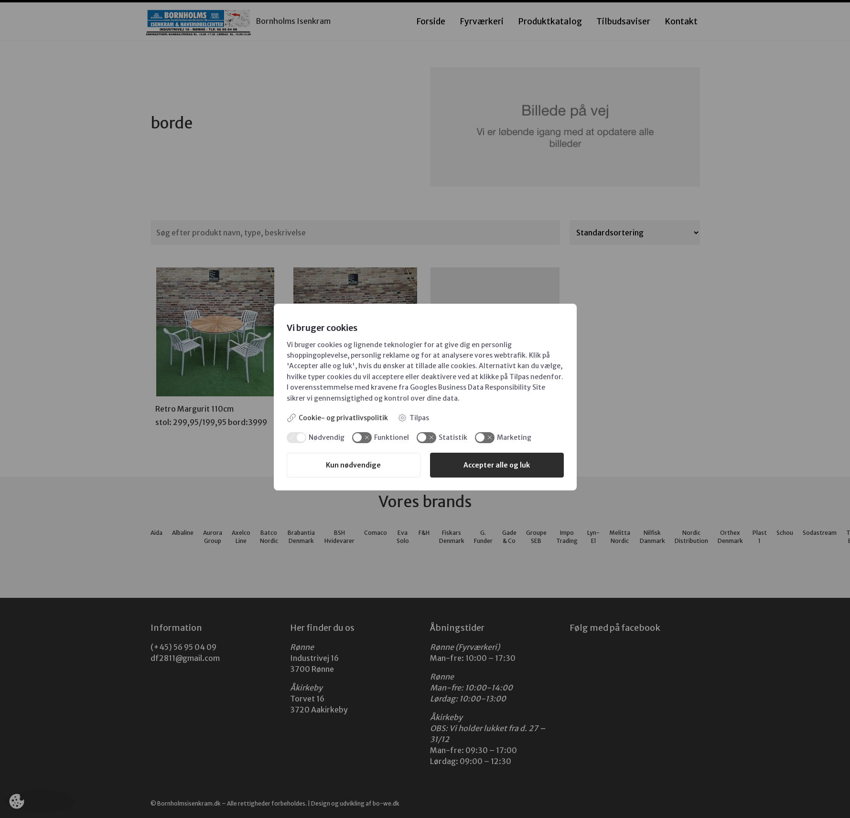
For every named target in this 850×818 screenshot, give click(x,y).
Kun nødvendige (353, 465)
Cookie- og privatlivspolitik (337, 418)
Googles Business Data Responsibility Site (477, 387)
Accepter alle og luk (496, 465)
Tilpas (413, 418)
